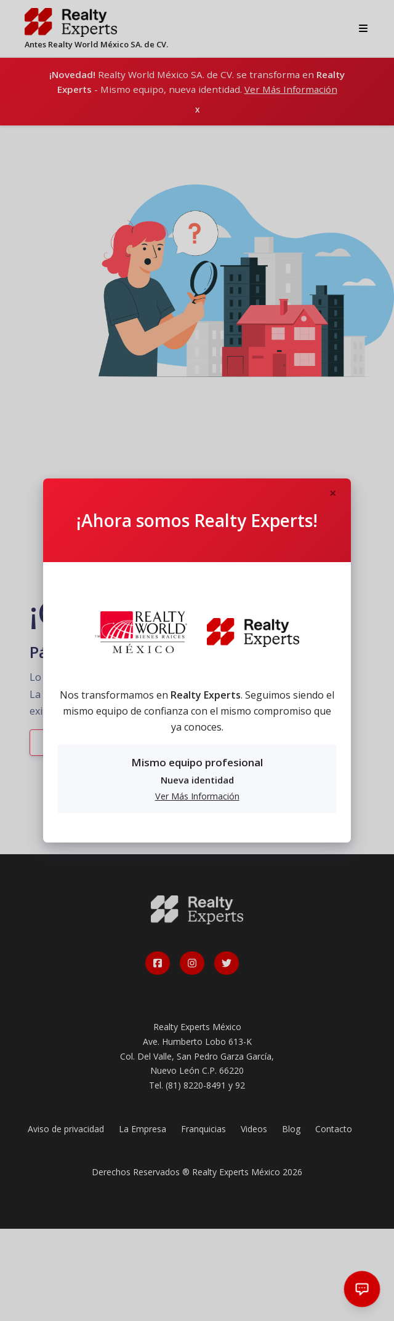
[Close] (332, 494)
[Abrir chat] (362, 1289)
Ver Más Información (197, 796)
